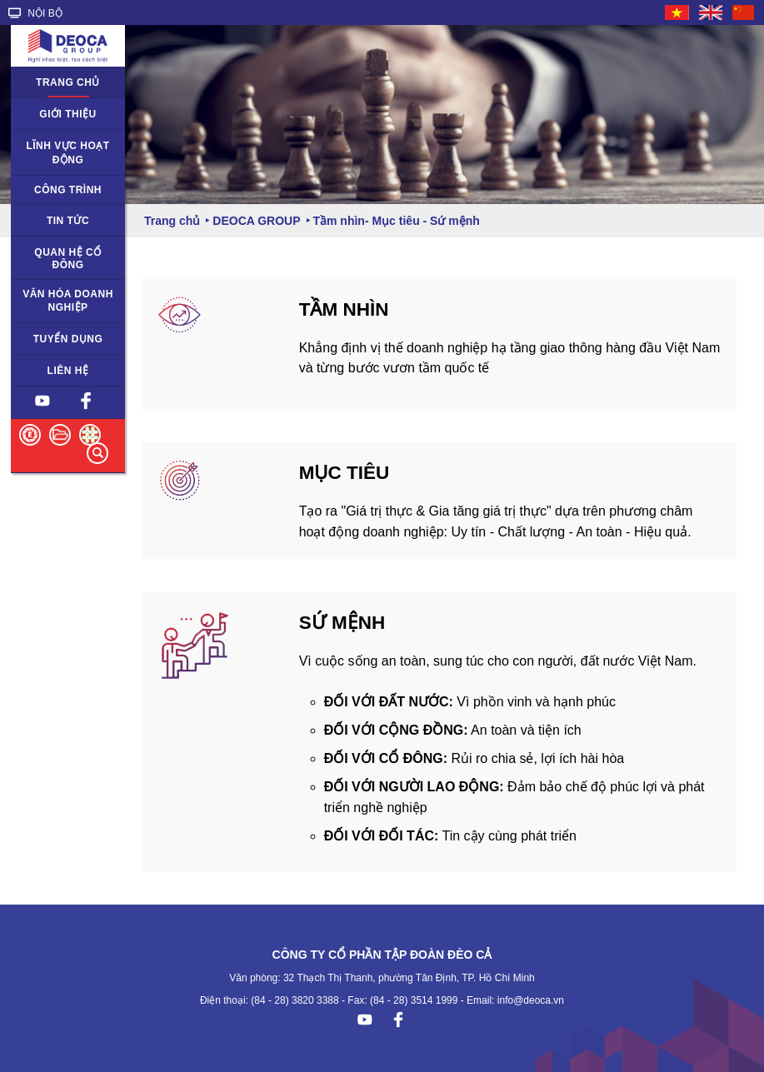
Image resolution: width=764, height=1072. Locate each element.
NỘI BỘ (35, 13)
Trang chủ (68, 82)
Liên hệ (68, 370)
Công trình (68, 190)
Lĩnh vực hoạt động (67, 153)
